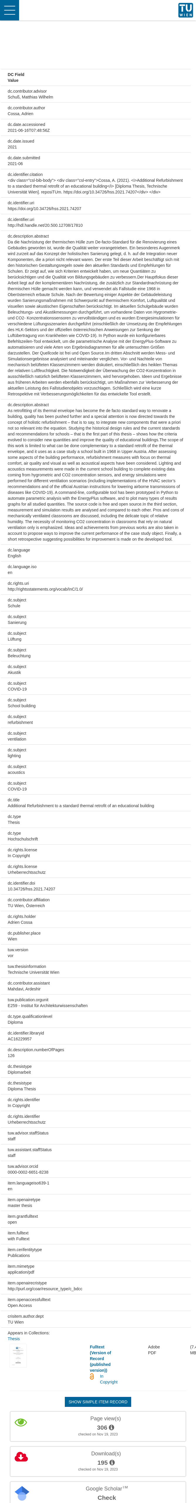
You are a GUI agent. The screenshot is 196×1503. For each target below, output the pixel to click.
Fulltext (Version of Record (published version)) (100, 1359)
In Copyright (109, 1379)
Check (106, 1497)
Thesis (14, 1338)
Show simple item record (98, 1402)
